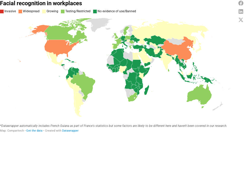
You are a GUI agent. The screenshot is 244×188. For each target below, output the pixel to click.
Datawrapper (70, 130)
